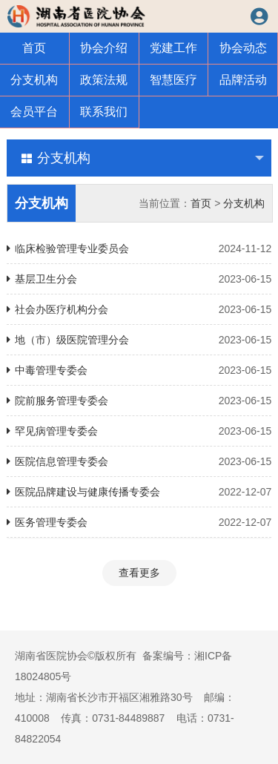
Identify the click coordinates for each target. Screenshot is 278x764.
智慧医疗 (173, 79)
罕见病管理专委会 (139, 431)
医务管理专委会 (139, 522)
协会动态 (243, 48)
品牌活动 (243, 79)
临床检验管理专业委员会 (139, 248)
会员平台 (34, 111)
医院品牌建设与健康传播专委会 (139, 492)
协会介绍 (104, 48)
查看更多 (139, 573)
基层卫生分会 (139, 279)
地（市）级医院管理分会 (139, 340)
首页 (34, 48)
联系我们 (104, 111)
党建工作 (173, 48)
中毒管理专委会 (139, 370)
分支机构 (34, 79)
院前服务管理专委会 (139, 400)
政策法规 (104, 79)
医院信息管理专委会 (139, 461)
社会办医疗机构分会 (139, 309)
